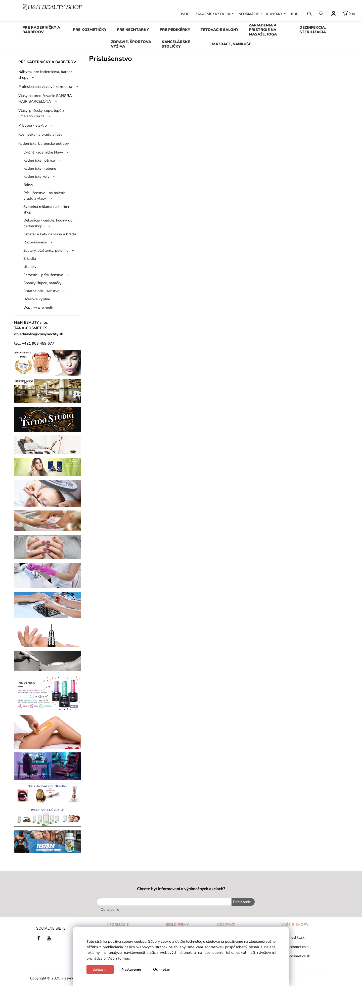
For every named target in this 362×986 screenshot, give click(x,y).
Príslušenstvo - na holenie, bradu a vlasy (44, 195)
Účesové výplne (36, 299)
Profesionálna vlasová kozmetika (45, 86)
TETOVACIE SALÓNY (220, 29)
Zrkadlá (29, 258)
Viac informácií (119, 958)
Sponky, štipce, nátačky (42, 282)
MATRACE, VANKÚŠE (231, 44)
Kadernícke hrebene (39, 168)
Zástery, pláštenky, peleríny (45, 250)
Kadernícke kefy (36, 176)
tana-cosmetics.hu (295, 946)
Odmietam (162, 969)
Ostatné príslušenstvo (41, 291)
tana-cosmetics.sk (295, 956)
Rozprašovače (35, 242)
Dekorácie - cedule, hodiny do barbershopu (47, 223)
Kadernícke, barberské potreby (43, 143)
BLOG (294, 14)
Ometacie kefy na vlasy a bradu (49, 234)
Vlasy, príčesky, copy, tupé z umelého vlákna (41, 113)
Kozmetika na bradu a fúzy (40, 134)
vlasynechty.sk (292, 937)
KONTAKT (274, 14)
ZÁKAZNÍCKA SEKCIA (212, 14)
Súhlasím (100, 969)
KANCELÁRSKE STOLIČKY (176, 44)
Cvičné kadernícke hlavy (43, 152)
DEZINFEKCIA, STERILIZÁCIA (312, 29)
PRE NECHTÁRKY (133, 29)
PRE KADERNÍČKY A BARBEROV (41, 29)
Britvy (28, 184)
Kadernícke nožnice (39, 160)
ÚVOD (184, 14)
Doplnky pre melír (38, 307)
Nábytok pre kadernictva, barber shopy (45, 74)
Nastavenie (131, 969)
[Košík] (349, 13)
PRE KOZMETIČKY (90, 29)
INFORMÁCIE (248, 14)
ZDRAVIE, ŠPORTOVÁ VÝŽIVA (131, 44)
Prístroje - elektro (32, 125)
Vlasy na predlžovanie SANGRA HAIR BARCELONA (45, 98)
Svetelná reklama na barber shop (46, 209)
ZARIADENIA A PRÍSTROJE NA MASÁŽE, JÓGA (263, 30)
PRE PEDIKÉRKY (175, 29)
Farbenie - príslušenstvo (43, 274)
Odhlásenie (110, 909)
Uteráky (29, 266)
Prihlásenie (242, 901)
